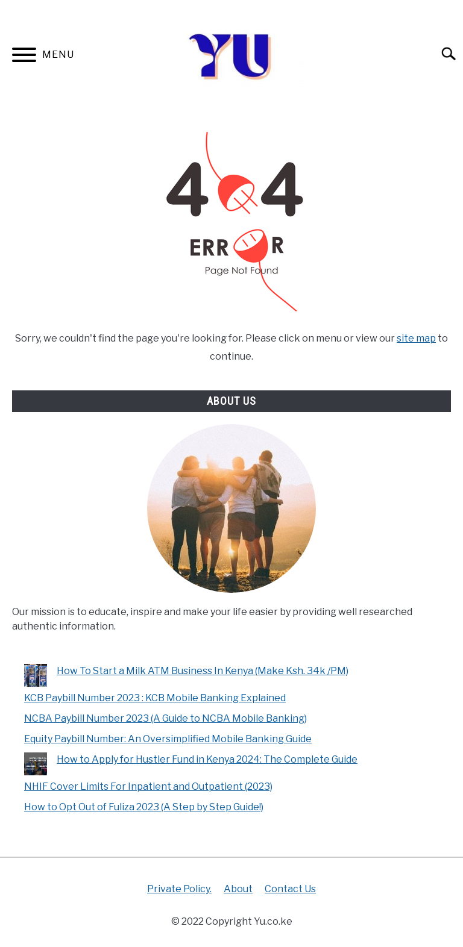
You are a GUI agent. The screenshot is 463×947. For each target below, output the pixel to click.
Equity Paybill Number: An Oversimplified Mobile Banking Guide (168, 739)
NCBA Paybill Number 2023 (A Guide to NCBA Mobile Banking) (165, 718)
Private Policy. (179, 889)
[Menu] (24, 57)
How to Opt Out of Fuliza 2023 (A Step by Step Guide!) (143, 807)
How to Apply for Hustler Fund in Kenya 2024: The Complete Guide (207, 759)
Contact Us (290, 889)
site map (416, 338)
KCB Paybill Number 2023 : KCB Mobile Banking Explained (155, 698)
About (238, 889)
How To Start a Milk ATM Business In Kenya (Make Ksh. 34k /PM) (202, 671)
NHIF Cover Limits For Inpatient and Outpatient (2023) (148, 786)
